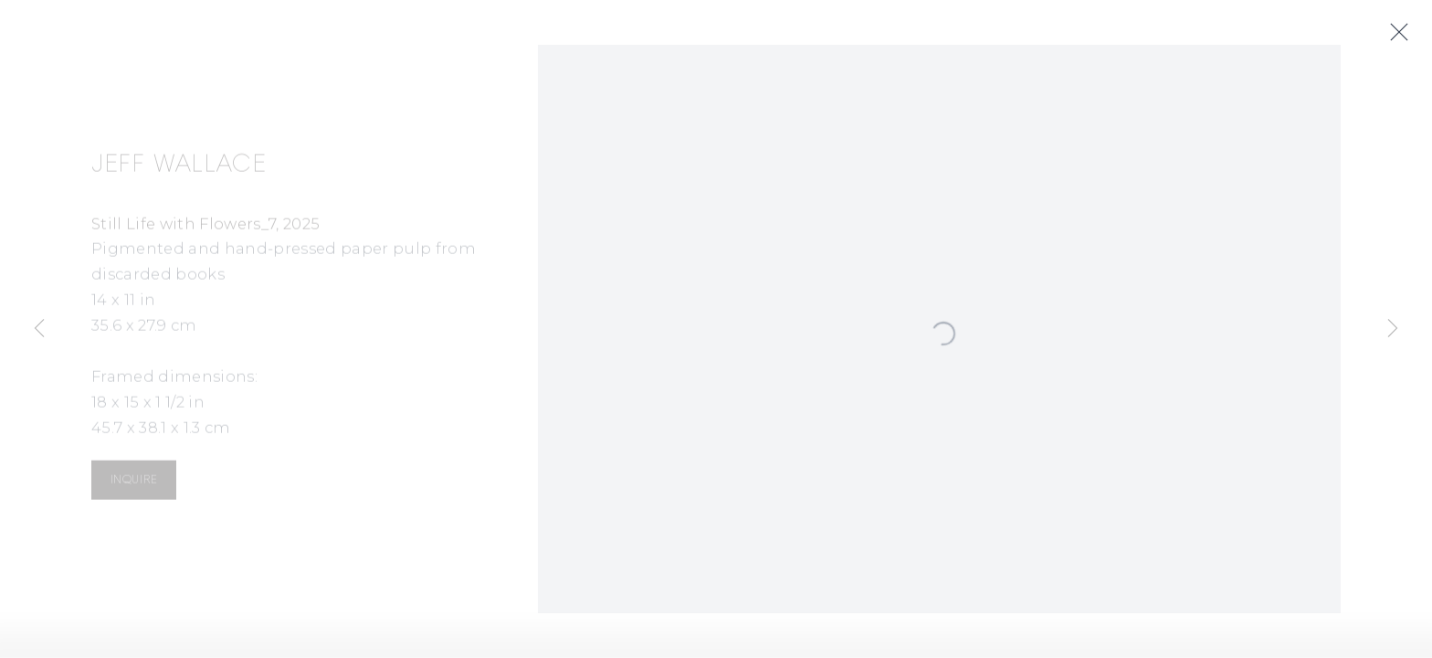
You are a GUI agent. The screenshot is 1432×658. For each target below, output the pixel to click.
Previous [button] (39, 329)
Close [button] (1401, 33)
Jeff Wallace (179, 167)
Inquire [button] (134, 482)
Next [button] (1392, 329)
